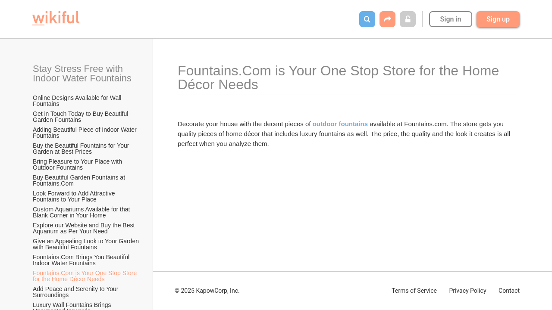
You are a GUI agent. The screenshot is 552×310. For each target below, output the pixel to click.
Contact (509, 290)
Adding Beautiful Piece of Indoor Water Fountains (85, 132)
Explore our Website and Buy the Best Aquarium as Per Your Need (84, 228)
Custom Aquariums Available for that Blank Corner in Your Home (82, 212)
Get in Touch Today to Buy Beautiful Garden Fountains (81, 116)
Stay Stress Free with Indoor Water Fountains (82, 73)
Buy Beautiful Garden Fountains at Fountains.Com (80, 180)
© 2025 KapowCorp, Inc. (207, 290)
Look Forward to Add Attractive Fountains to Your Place (75, 196)
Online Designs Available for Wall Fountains (78, 100)
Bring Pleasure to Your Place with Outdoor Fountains (78, 164)
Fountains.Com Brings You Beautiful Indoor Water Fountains (82, 260)
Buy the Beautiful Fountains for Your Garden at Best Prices (82, 148)
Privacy (467, 290)
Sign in (450, 19)
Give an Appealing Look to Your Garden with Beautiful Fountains (86, 244)
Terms (414, 290)
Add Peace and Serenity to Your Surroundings (76, 291)
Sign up (498, 19)
